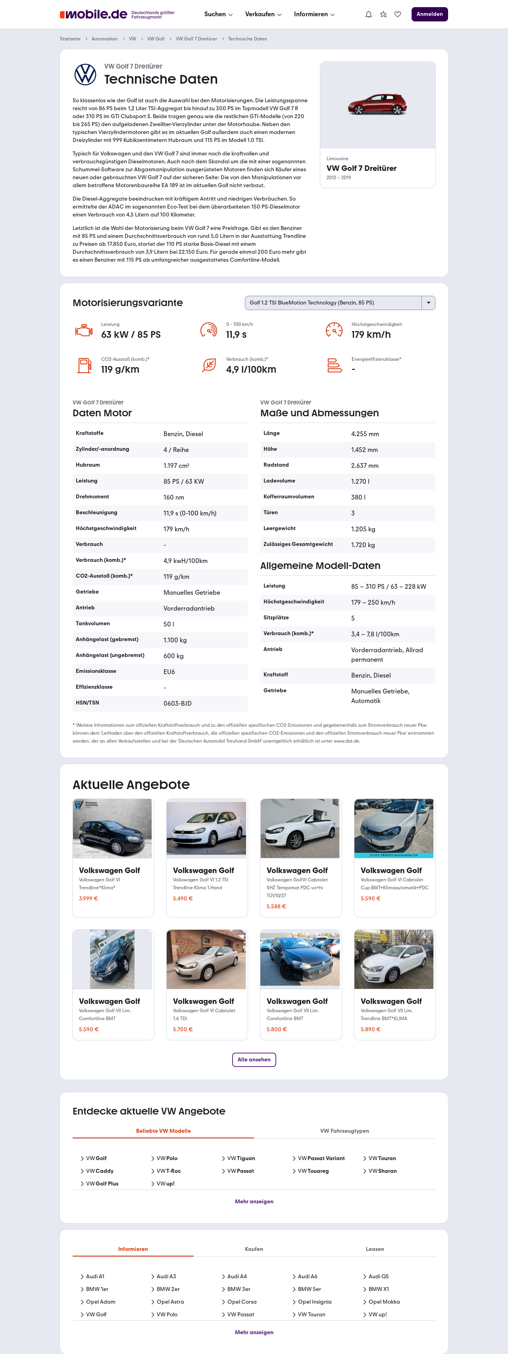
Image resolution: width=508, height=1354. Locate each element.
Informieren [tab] (133, 1249)
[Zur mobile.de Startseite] (119, 14)
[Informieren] (315, 14)
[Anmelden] (430, 14)
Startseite (70, 39)
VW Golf (156, 39)
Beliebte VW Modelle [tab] (163, 1131)
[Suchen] (219, 14)
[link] (383, 14)
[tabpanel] (254, 1172)
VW (132, 39)
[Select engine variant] (340, 303)
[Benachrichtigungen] (369, 14)
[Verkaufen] (264, 14)
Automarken (105, 39)
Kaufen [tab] (254, 1249)
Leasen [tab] (375, 1249)
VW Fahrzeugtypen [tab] (344, 1131)
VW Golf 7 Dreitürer (196, 39)
